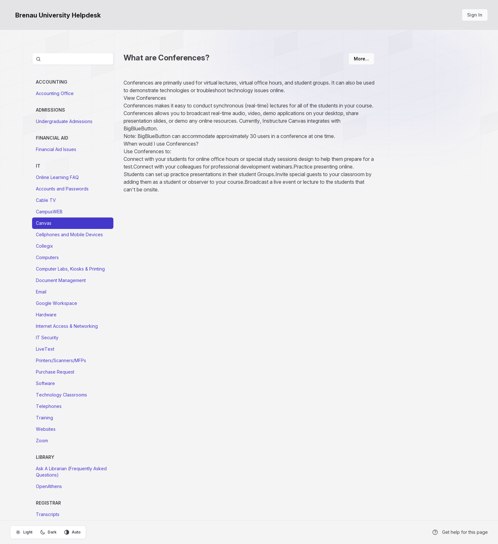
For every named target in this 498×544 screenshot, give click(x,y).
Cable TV (46, 200)
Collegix (44, 246)
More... (361, 58)
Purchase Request (55, 372)
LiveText (45, 349)
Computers (47, 257)
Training (44, 417)
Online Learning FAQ (57, 177)
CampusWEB (49, 211)
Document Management (61, 280)
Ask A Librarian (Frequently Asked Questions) (71, 472)
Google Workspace (56, 303)
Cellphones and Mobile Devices (69, 234)
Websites (46, 429)
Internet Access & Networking (67, 326)
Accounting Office (55, 93)
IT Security (47, 337)
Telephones (49, 406)
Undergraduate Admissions (64, 121)
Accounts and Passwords (62, 188)
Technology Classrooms (61, 394)
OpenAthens (49, 486)
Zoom (42, 440)
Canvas (43, 223)
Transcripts (47, 514)
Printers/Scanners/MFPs (61, 360)
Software (45, 383)
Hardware (46, 314)
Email (41, 291)
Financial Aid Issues (56, 149)
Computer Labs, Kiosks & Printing (70, 269)
